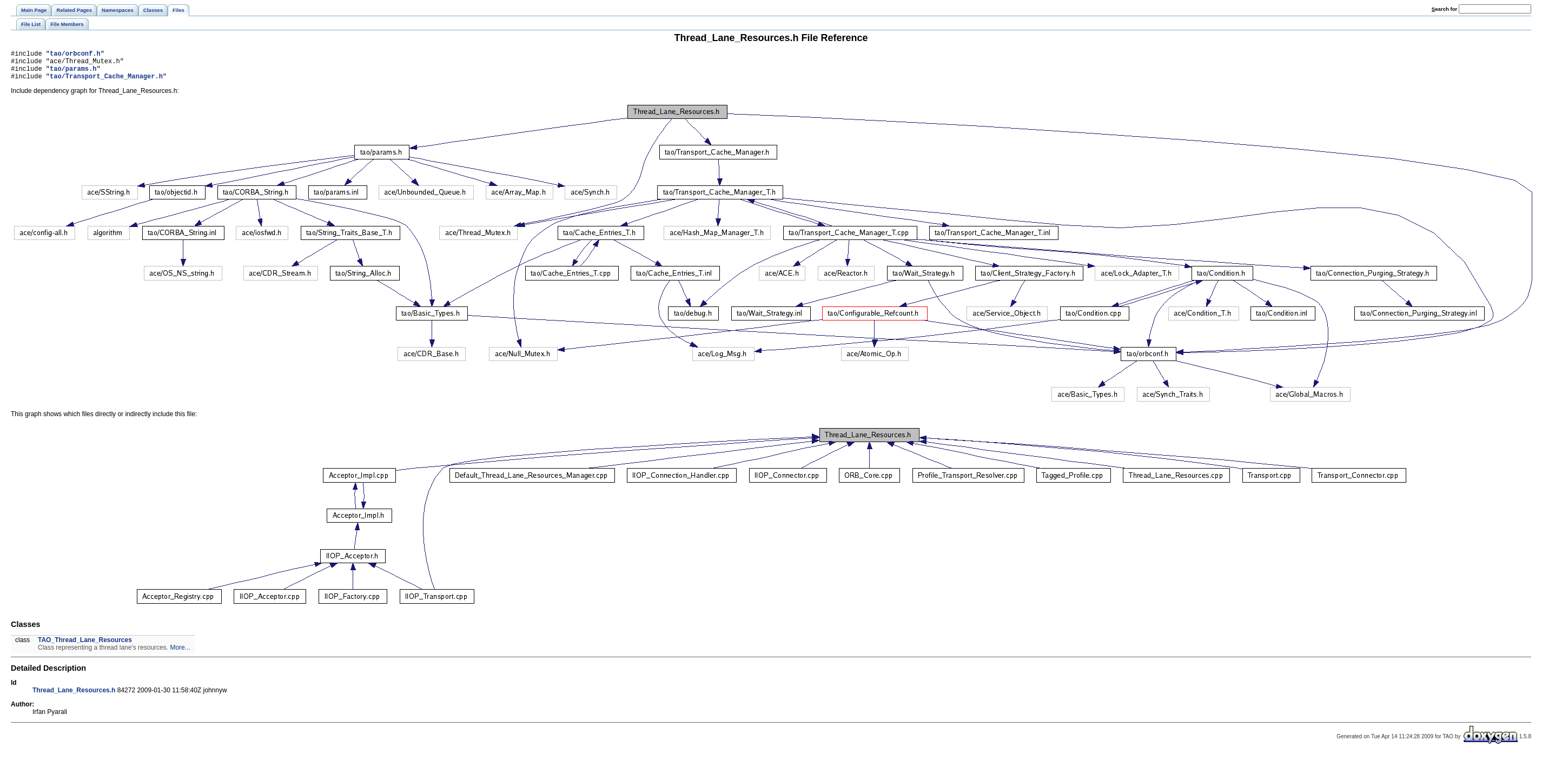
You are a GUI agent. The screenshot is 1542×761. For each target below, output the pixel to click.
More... (180, 654)
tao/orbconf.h (75, 54)
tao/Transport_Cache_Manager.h (106, 82)
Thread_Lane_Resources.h (73, 696)
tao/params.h (73, 73)
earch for (1444, 9)
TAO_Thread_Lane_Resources (85, 646)
